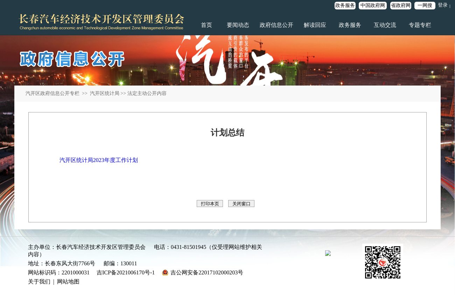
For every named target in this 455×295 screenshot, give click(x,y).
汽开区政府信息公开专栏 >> (57, 93)
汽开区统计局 (104, 93)
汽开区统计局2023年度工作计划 (98, 160)
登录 (443, 5)
